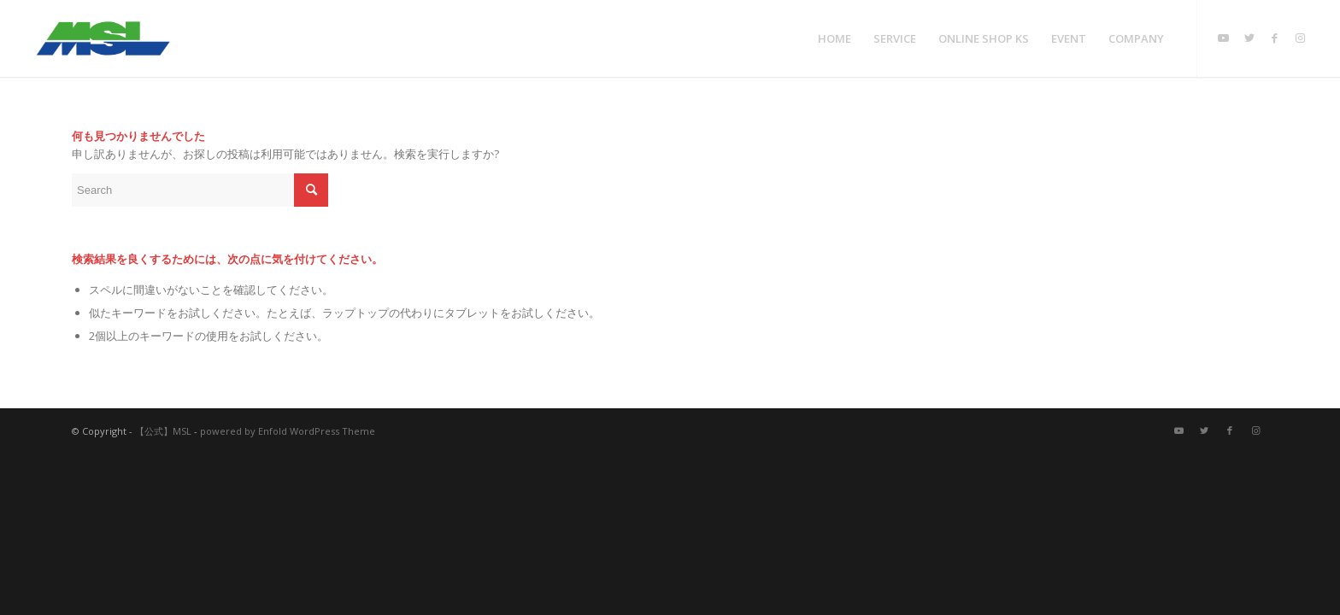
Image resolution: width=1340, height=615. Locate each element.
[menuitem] (834, 38)
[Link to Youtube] (1224, 37)
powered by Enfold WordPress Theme (287, 431)
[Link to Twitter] (1249, 37)
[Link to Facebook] (1275, 37)
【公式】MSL (163, 431)
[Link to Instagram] (1301, 37)
